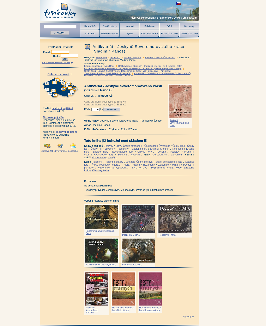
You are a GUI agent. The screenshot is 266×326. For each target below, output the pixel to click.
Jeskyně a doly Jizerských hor (100, 264)
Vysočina (136, 154)
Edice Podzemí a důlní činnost (160, 57)
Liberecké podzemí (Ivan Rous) (99, 66)
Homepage (101, 57)
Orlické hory (144, 151)
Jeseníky (123, 148)
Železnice (163, 164)
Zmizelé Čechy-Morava (139, 161)
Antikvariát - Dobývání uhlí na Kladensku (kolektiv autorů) (162, 73)
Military (176, 164)
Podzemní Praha (167, 235)
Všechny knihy (100, 170)
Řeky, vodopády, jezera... (106, 164)
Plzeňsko (161, 151)
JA (70, 94)
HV (63, 89)
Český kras (179, 145)
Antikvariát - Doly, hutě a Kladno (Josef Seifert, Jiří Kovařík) (128, 72)
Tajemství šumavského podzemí (92, 310)
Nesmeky (189, 26)
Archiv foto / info (189, 33)
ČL (47, 89)
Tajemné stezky (114, 161)
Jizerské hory (139, 148)
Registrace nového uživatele (56, 62)
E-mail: (47, 52)
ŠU (50, 93)
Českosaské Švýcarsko (157, 145)
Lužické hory (100, 151)
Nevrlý (111, 157)
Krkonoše (177, 148)
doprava (45, 151)
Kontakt (130, 26)
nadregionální (159, 154)
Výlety (129, 33)
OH (63, 83)
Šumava (122, 154)
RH (68, 83)
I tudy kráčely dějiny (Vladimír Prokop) (103, 76)
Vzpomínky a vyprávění (112, 167)
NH (55, 95)
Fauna (136, 164)
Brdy (118, 145)
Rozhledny (149, 164)
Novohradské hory (122, 151)
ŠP (53, 90)
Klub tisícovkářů (149, 33)
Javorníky (110, 148)
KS (65, 86)
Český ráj (96, 148)
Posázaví (175, 151)
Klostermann (99, 157)
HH (72, 91)
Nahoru (187, 316)
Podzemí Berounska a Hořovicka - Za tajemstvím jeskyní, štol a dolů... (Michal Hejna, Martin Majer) (133, 68)
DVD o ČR (139, 167)
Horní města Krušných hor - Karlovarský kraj (150, 308)
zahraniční (176, 154)
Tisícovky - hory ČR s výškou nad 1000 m (119, 10)
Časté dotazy (110, 26)
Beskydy (108, 145)
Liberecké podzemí (131, 264)
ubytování (59, 151)
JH (57, 80)
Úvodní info (90, 26)
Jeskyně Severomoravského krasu (179, 123)
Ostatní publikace (132, 57)
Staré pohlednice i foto (169, 161)
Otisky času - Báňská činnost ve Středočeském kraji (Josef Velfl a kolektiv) (121, 71)
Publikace (149, 26)
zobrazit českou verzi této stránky (178, 3)
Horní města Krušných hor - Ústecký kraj (123, 308)
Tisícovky (97, 161)
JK (54, 82)
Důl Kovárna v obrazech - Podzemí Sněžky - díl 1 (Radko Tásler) (150, 66)
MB (74, 89)
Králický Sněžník (159, 148)
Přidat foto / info (169, 33)
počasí (71, 151)
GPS (169, 26)
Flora (126, 164)
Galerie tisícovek (110, 33)
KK (61, 80)
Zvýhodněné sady (162, 167)
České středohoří (132, 145)
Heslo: (57, 56)
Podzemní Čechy (130, 235)
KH (47, 83)
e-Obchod (90, 33)
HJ (70, 88)
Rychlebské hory (103, 154)
